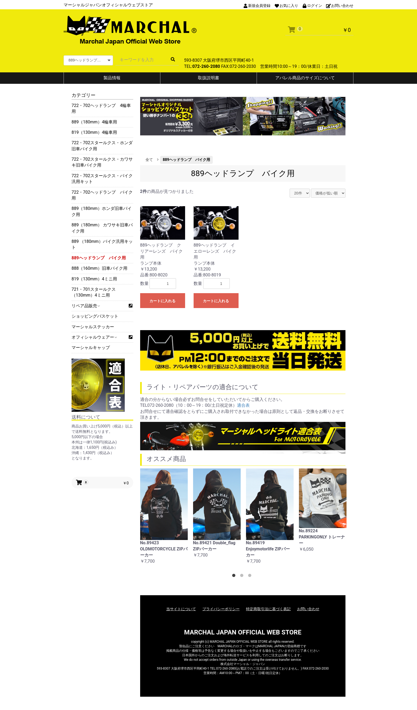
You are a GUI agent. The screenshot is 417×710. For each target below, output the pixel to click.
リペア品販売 (85, 305)
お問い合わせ (308, 609)
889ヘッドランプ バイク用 (99, 257)
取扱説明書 (208, 77)
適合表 (243, 405)
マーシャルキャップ (91, 347)
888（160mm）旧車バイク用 (99, 268)
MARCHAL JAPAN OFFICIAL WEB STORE (242, 632)
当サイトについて (181, 609)
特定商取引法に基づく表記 (268, 609)
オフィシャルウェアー (94, 337)
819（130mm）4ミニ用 (94, 278)
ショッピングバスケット (95, 316)
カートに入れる (162, 301)
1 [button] (234, 576)
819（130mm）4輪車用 (94, 132)
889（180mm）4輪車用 (94, 121)
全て (149, 159)
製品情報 (111, 77)
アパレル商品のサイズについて (305, 77)
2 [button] (242, 576)
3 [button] (250, 576)
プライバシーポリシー (221, 609)
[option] (163, 519)
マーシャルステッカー (93, 326)
